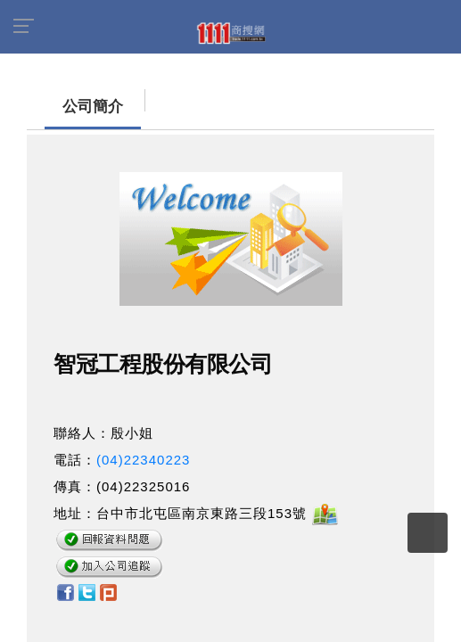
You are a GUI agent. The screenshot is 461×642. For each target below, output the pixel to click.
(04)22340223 (143, 459)
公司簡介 (75, 106)
